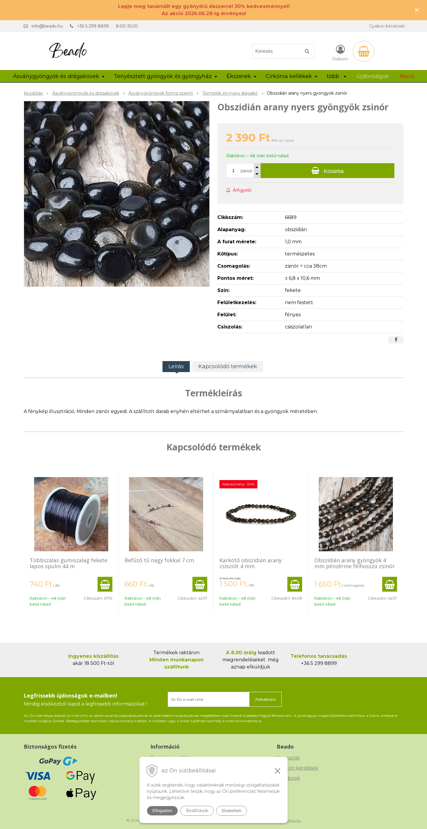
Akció (406, 76)
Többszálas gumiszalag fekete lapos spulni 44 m (68, 563)
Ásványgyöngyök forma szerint (160, 93)
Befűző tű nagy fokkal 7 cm (159, 560)
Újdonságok (373, 76)
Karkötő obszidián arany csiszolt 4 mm (250, 563)
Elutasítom (231, 810)
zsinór (246, 171)
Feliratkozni (265, 699)
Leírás (176, 366)
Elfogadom (162, 810)
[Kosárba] (327, 170)
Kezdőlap (33, 93)
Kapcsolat (288, 758)
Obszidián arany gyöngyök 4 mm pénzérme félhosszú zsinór (354, 563)
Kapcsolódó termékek (227, 366)
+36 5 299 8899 (93, 26)
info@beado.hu (47, 26)
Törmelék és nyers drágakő (230, 93)
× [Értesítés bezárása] (417, 10)
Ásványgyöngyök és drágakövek (85, 93)
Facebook (288, 778)
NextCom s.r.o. (288, 820)
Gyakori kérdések (387, 26)
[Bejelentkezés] (340, 52)
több (336, 76)
